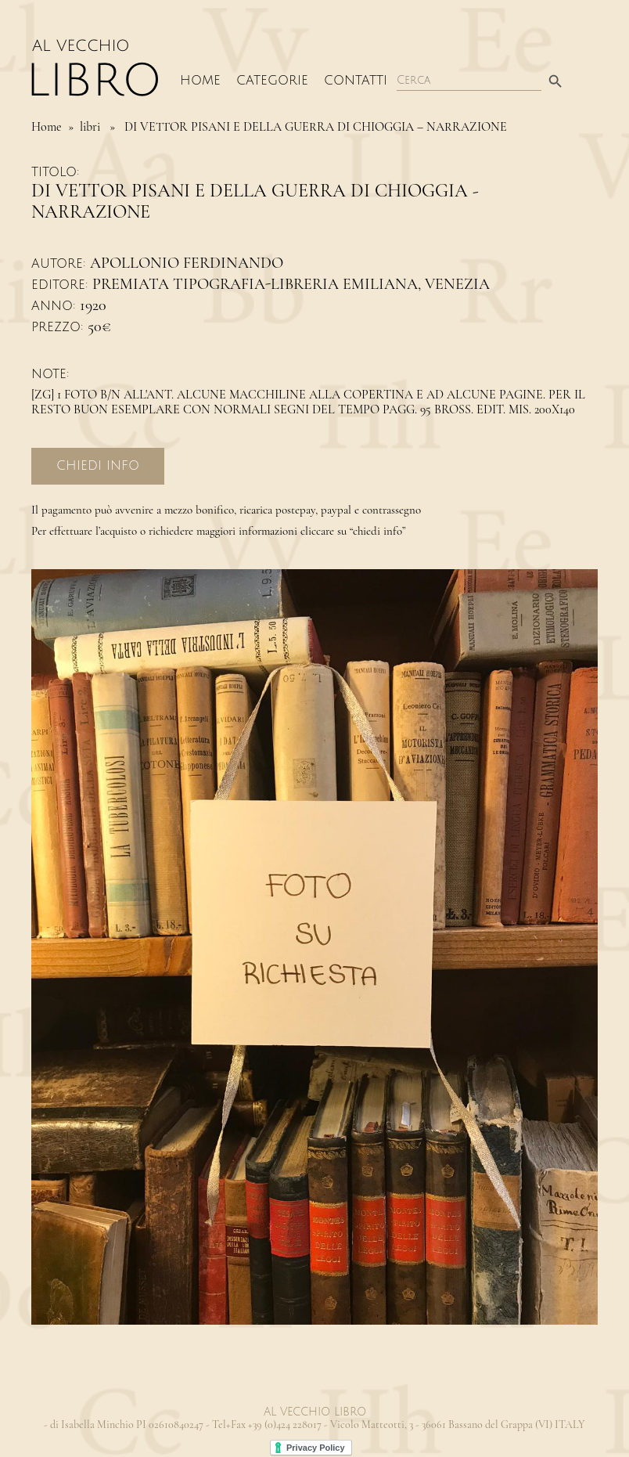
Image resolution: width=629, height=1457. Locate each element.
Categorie (272, 81)
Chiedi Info (97, 466)
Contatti (355, 81)
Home (200, 81)
